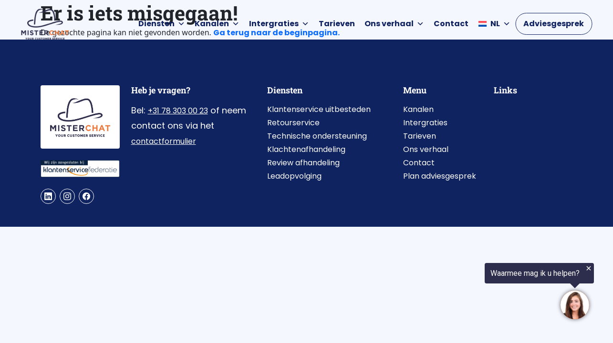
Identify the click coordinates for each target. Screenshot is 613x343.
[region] (495, 291)
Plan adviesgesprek (439, 176)
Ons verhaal (394, 23)
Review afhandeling (303, 162)
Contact (451, 23)
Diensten (161, 23)
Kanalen (217, 23)
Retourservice (293, 122)
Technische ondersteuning (317, 136)
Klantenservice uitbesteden (319, 109)
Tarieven (337, 23)
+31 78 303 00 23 (178, 110)
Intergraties (279, 23)
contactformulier (163, 141)
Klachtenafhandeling (306, 149)
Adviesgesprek (553, 23)
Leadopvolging (294, 176)
